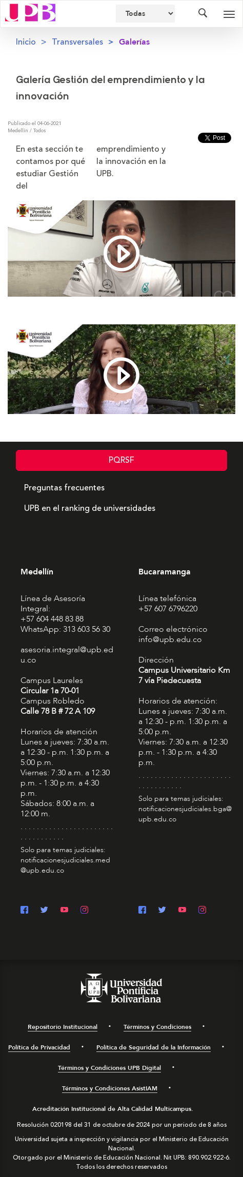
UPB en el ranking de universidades (89, 508)
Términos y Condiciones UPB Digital (109, 1068)
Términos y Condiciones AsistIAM (109, 1088)
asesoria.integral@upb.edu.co (67, 655)
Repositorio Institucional (62, 1027)
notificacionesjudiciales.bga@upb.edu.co (185, 814)
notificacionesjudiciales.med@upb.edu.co (65, 865)
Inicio (26, 42)
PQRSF (121, 460)
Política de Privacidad (39, 1047)
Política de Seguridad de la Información (153, 1047)
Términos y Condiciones (157, 1027)
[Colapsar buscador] (202, 14)
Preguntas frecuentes (64, 488)
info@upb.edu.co (170, 639)
